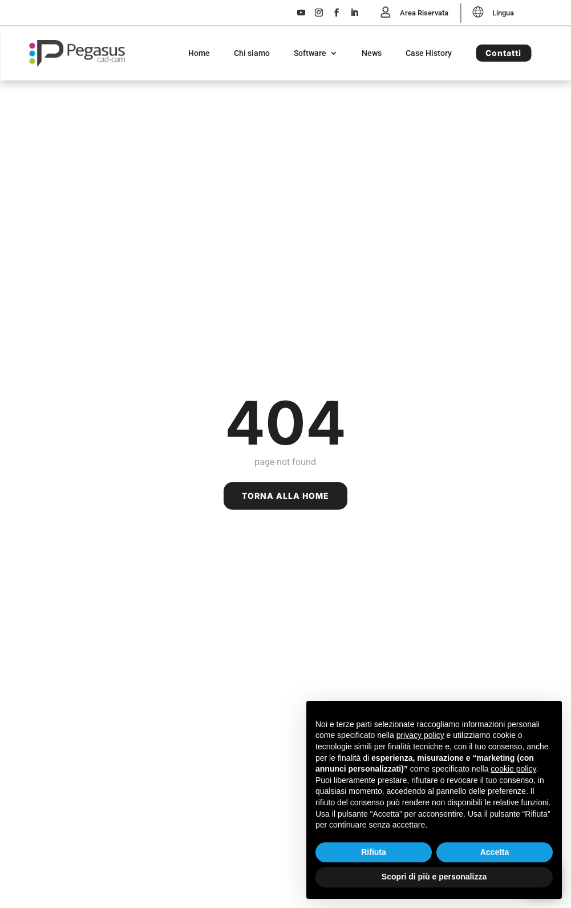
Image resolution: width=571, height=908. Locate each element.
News (372, 53)
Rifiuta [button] (373, 852)
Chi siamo (252, 53)
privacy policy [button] (420, 735)
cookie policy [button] (513, 768)
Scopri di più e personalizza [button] (434, 876)
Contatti (503, 53)
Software (310, 53)
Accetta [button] (494, 852)
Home (199, 53)
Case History (429, 53)
